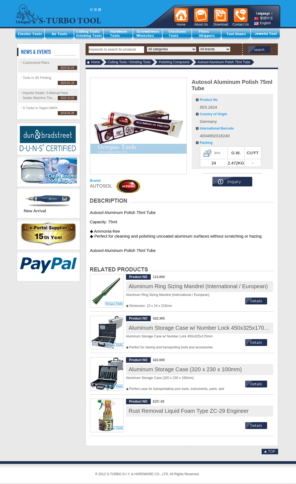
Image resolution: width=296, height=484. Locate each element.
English (262, 23)
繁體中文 (263, 18)
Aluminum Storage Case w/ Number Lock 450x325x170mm (201, 328)
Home (95, 62)
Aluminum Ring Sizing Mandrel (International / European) (198, 286)
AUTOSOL (101, 186)
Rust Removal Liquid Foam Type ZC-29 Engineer (189, 411)
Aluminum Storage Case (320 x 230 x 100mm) (185, 369)
